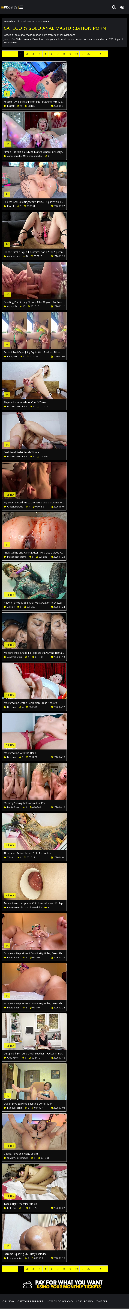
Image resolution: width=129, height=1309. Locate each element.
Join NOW (8, 1301)
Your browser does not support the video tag (39, 82)
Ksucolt (10, 105)
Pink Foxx (11, 1208)
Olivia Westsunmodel (17, 1157)
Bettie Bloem (13, 807)
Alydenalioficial (14, 656)
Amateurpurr (13, 256)
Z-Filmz (10, 606)
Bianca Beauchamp (16, 556)
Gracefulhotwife (15, 506)
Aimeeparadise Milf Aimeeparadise (25, 156)
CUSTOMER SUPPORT (30, 1301)
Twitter (101, 1301)
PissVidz (8, 21)
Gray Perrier (13, 1057)
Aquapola (12, 306)
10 (76, 53)
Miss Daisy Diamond (17, 406)
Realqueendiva (14, 1107)
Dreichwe (12, 707)
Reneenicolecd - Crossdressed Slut (24, 907)
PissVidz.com (10, 7)
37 (88, 53)
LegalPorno (84, 1301)
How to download (60, 1301)
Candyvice (12, 356)
